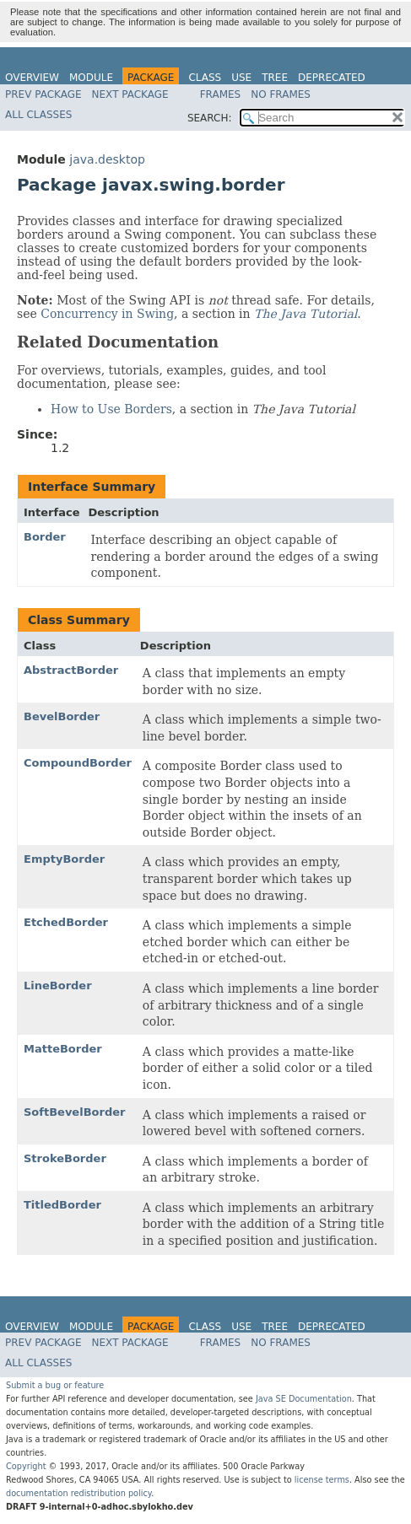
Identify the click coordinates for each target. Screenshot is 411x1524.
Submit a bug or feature (55, 1385)
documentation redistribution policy (78, 1493)
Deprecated (331, 77)
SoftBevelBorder (74, 1112)
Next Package (130, 94)
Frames (220, 94)
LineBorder (58, 985)
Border (45, 536)
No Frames (281, 94)
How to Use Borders (111, 409)
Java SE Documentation (304, 1398)
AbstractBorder (71, 670)
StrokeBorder (65, 1158)
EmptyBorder (64, 859)
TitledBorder (62, 1204)
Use (241, 77)
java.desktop (107, 159)
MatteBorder (63, 1048)
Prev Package (43, 94)
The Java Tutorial (305, 313)
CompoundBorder (78, 763)
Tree (275, 77)
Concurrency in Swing (107, 313)
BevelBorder (62, 716)
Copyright (26, 1466)
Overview (32, 77)
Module (91, 77)
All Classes (38, 115)
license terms (322, 1479)
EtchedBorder (66, 922)
